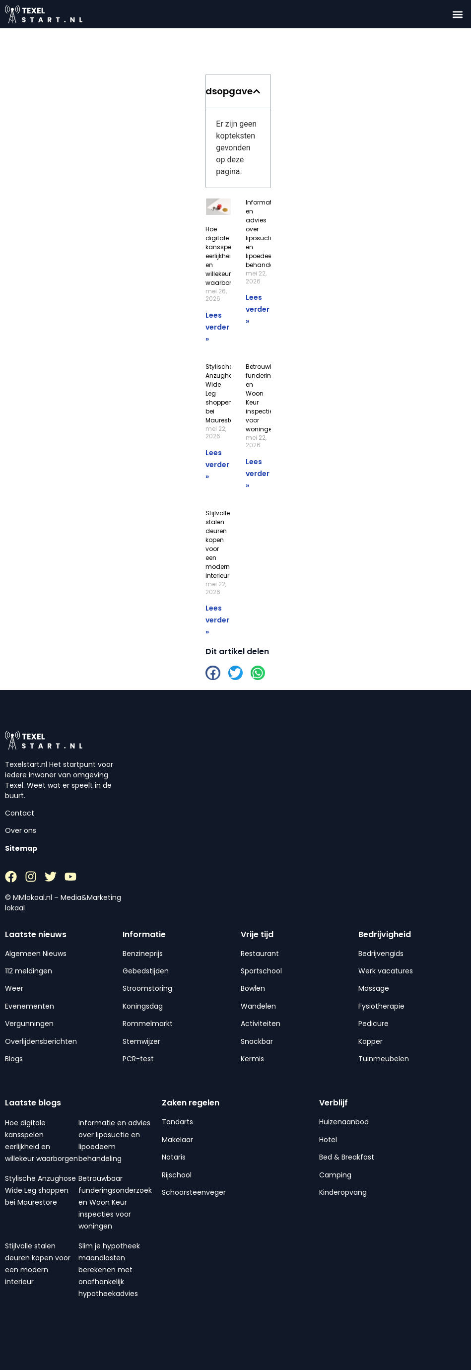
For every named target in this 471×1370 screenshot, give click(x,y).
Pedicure (373, 1023)
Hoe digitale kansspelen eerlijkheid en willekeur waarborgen (224, 256)
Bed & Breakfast (346, 1157)
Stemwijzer (141, 1041)
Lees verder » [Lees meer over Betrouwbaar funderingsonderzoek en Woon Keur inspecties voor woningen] (257, 473)
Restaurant (260, 954)
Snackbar (257, 1041)
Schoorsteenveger (194, 1192)
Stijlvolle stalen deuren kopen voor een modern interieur (217, 544)
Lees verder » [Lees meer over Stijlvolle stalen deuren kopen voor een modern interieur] (217, 620)
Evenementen (29, 1006)
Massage (373, 988)
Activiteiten (260, 1023)
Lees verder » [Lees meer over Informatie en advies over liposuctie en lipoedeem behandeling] (257, 309)
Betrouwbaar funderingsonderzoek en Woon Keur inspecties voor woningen (115, 1202)
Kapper (370, 1041)
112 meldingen (28, 971)
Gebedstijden (146, 971)
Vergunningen (29, 1023)
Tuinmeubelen (383, 1059)
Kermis (252, 1059)
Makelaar (177, 1140)
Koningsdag (143, 1006)
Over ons (20, 830)
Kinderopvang (343, 1192)
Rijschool (177, 1175)
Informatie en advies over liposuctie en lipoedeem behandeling (265, 233)
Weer (14, 988)
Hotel (328, 1140)
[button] (458, 14)
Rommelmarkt (148, 1023)
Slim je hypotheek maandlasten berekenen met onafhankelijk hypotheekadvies (109, 1270)
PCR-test (138, 1059)
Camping (335, 1175)
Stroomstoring (147, 988)
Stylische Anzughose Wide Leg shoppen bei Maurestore (40, 1190)
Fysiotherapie (381, 1006)
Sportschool (261, 971)
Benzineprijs (143, 954)
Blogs (14, 1059)
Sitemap (21, 848)
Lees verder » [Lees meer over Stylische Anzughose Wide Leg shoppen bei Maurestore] (217, 464)
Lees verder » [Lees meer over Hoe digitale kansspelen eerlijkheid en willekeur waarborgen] (217, 327)
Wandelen (258, 1006)
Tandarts (177, 1122)
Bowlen (253, 988)
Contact (19, 813)
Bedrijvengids (381, 954)
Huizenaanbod (344, 1122)
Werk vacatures (385, 971)
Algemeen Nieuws (36, 954)
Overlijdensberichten (41, 1041)
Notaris (174, 1157)
